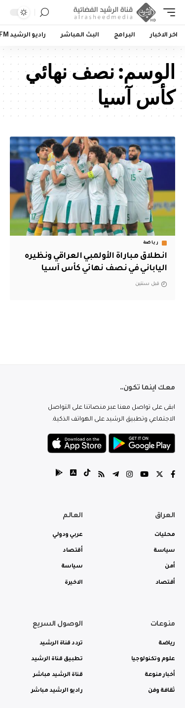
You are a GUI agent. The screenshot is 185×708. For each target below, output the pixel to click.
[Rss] (101, 475)
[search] (44, 12)
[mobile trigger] (166, 12)
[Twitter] (159, 475)
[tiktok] (87, 475)
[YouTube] (144, 475)
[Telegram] (115, 475)
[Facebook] (173, 475)
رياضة (151, 243)
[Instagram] (129, 475)
